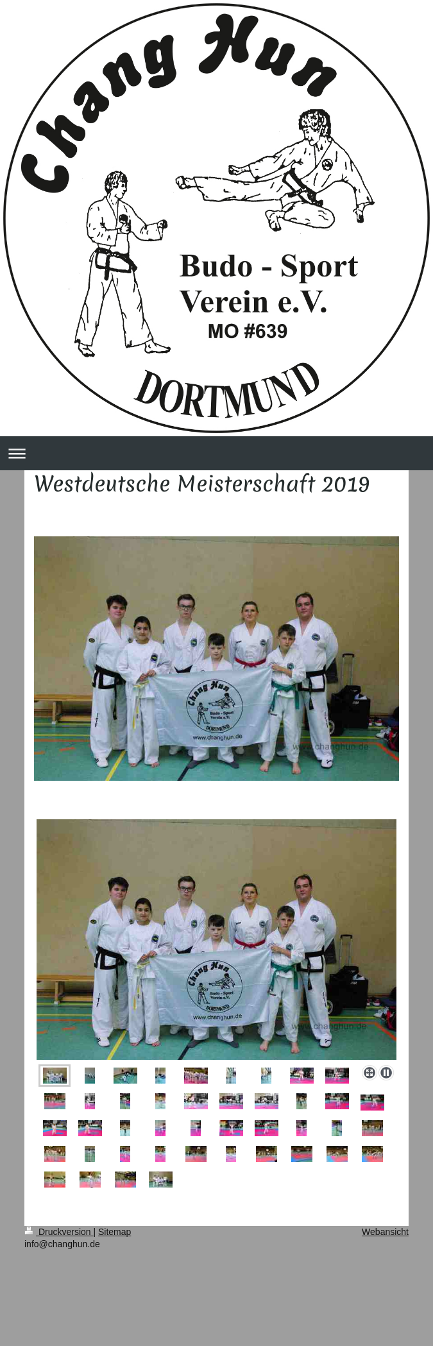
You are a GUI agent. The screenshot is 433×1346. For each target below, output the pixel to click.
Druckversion (58, 1232)
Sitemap (114, 1232)
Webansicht (385, 1232)
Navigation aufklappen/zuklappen (216, 453)
